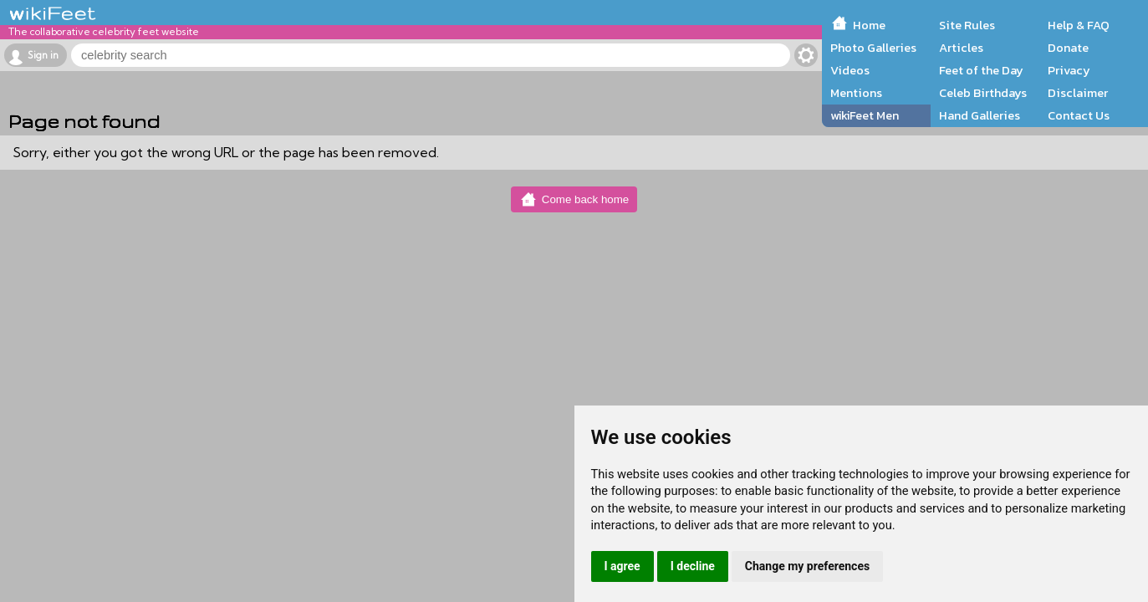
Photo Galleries (873, 47)
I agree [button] (622, 566)
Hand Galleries (979, 115)
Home (869, 25)
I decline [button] (693, 566)
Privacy (1069, 70)
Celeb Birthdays (983, 93)
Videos (850, 70)
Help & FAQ (1079, 25)
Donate (1068, 47)
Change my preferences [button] (807, 566)
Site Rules (967, 25)
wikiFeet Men (864, 115)
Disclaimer (1078, 93)
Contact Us (1079, 115)
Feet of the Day (981, 70)
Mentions (856, 93)
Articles (961, 47)
